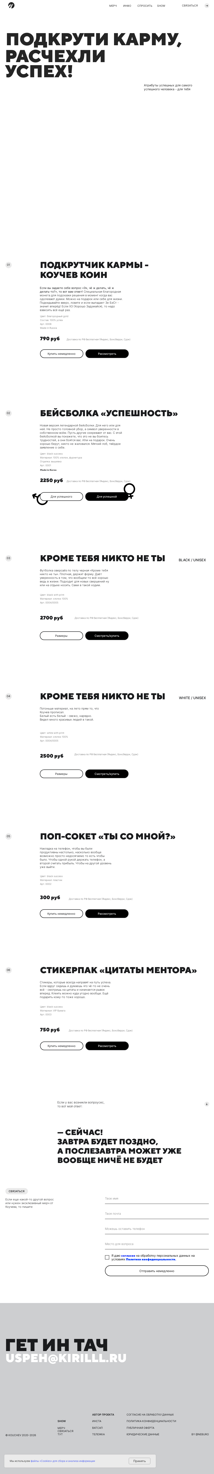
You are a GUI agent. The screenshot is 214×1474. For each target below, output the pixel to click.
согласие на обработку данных (150, 1414)
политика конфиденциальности (151, 1421)
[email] (157, 1213)
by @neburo (200, 1434)
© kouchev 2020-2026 (20, 1435)
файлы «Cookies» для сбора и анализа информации (63, 1461)
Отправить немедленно (156, 1271)
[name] (157, 1198)
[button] (107, 353)
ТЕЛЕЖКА (98, 1434)
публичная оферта (140, 1427)
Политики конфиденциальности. (151, 1259)
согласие (128, 1255)
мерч (61, 1428)
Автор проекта (103, 1414)
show (62, 1421)
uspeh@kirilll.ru (66, 1358)
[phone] (157, 1228)
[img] (11, 5)
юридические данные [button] (143, 1434)
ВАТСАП (97, 1427)
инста (96, 1421)
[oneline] (157, 1244)
